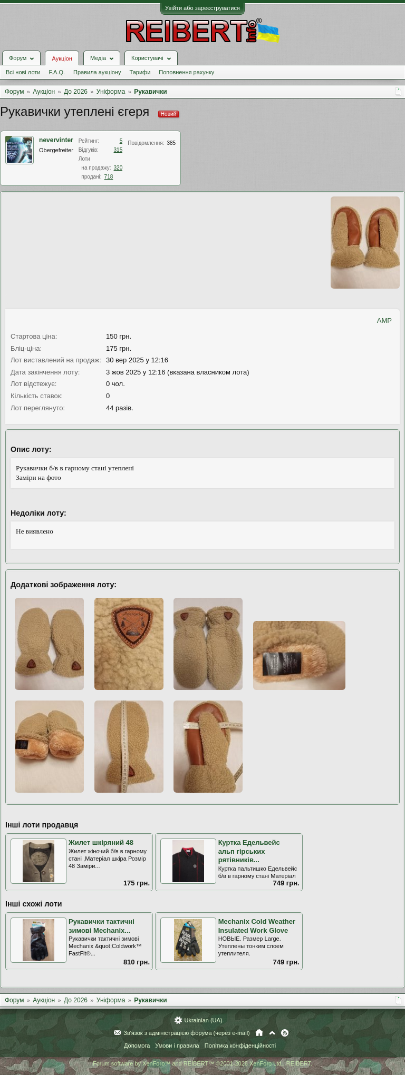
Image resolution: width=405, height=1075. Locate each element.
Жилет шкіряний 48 (101, 842)
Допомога (137, 1045)
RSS (284, 1033)
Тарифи (140, 72)
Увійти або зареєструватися (202, 8)
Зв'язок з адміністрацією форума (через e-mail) (186, 1033)
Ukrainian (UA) (203, 1020)
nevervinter (56, 140)
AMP (384, 320)
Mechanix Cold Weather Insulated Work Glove (256, 926)
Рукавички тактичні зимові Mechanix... (101, 926)
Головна (259, 1033)
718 (108, 177)
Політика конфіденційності (240, 1045)
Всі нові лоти (23, 72)
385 (171, 143)
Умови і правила (177, 1045)
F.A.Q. (57, 72)
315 (118, 150)
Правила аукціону (97, 72)
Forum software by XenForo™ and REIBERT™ (202, 1063)
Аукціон (62, 58)
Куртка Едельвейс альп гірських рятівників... (249, 851)
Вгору (272, 1033)
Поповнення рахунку (186, 72)
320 (118, 168)
